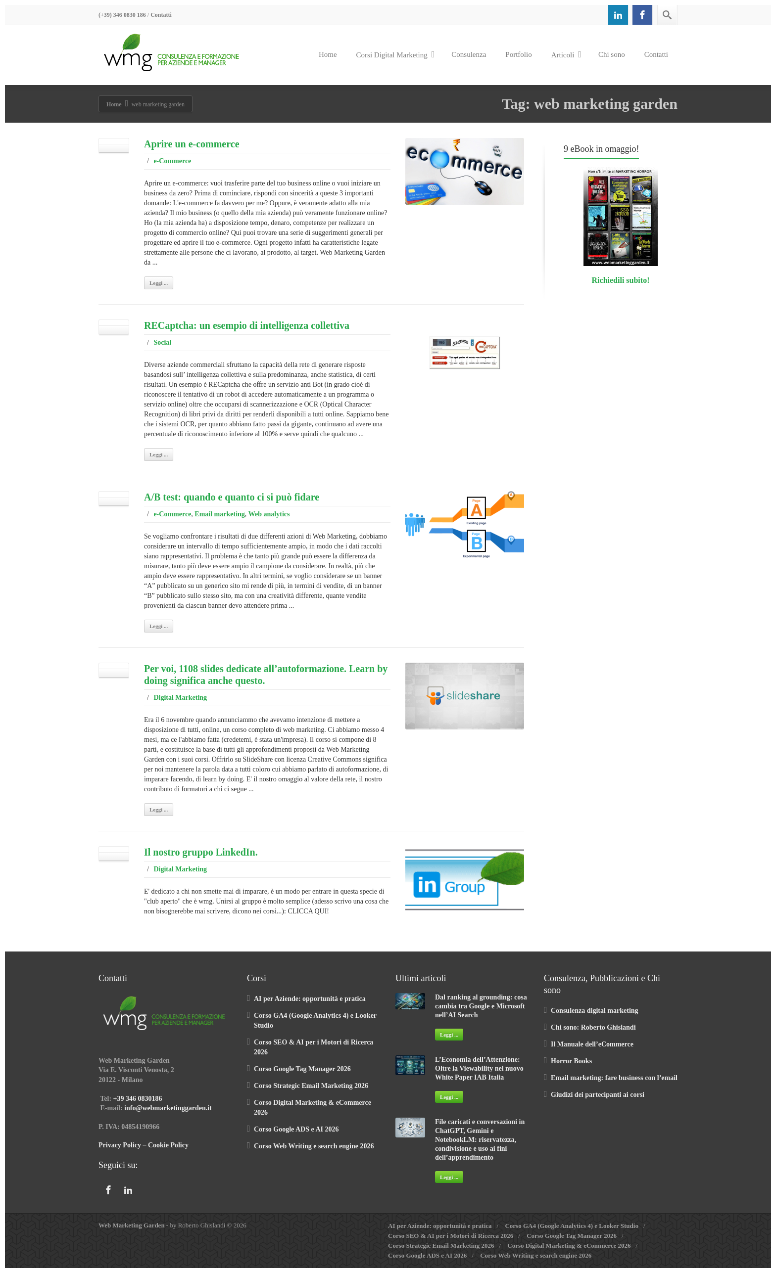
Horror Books (571, 1061)
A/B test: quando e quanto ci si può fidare (231, 497)
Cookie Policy (168, 1145)
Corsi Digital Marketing (395, 54)
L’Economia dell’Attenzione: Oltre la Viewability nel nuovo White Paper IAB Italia (479, 1068)
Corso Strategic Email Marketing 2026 (311, 1085)
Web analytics (269, 514)
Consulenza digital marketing (594, 1010)
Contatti (161, 14)
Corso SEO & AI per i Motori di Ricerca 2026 (450, 1235)
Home (328, 54)
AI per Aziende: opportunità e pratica (310, 998)
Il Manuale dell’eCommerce (592, 1044)
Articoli (566, 54)
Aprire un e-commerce (192, 143)
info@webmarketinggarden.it (168, 1108)
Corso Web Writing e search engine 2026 (314, 1146)
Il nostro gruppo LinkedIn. (201, 852)
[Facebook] (642, 15)
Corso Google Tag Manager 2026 (302, 1069)
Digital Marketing (180, 697)
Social (162, 342)
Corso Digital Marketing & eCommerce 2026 (568, 1245)
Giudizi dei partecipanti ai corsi (597, 1094)
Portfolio (518, 54)
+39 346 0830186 (137, 1098)
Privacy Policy (119, 1145)
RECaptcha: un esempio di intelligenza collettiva (246, 325)
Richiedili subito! (621, 280)
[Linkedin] (618, 15)
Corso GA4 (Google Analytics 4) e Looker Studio (571, 1225)
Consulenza (468, 54)
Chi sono (611, 54)
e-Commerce (172, 161)
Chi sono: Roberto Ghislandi (593, 1027)
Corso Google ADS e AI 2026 (296, 1129)
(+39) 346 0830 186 (122, 14)
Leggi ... (158, 283)
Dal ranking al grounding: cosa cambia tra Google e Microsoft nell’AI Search (481, 1006)
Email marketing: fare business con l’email (614, 1078)
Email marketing (219, 514)
